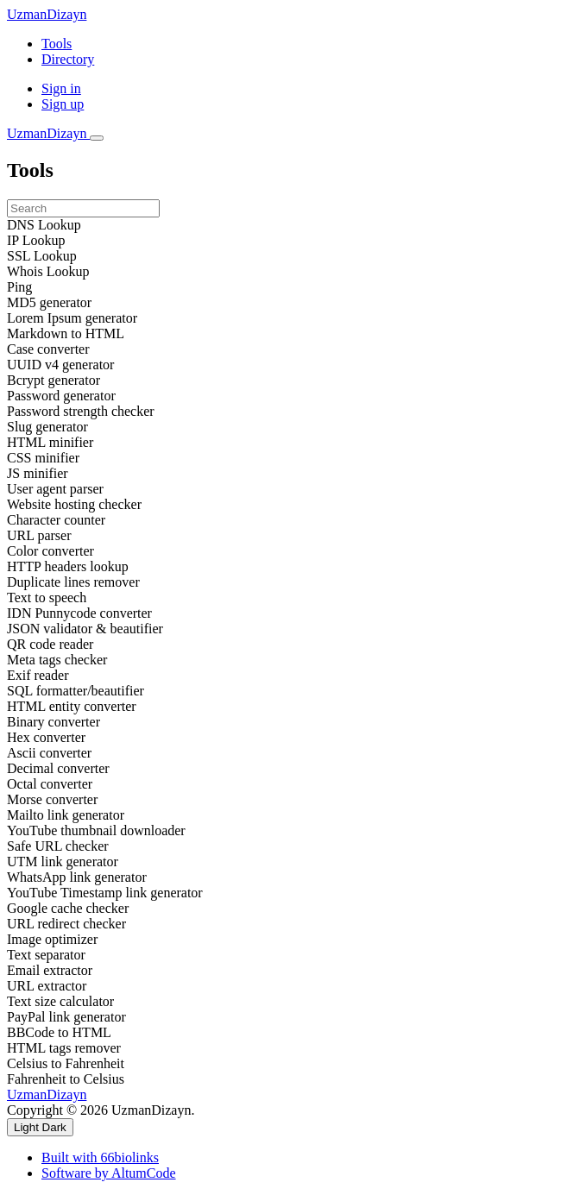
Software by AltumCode (108, 1173)
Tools (56, 43)
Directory (67, 59)
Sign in (61, 88)
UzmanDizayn (46, 14)
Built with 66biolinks (100, 1157)
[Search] (83, 208)
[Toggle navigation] (97, 138)
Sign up (62, 104)
